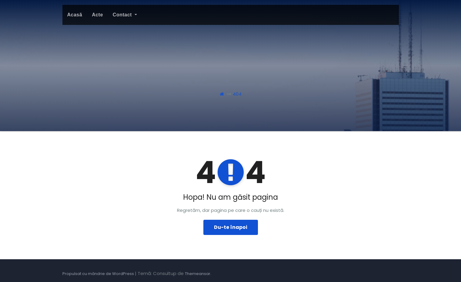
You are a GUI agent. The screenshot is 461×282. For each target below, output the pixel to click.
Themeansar (197, 274)
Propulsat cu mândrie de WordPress (98, 274)
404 (237, 94)
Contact (125, 14)
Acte (97, 14)
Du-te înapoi (230, 227)
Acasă (74, 14)
